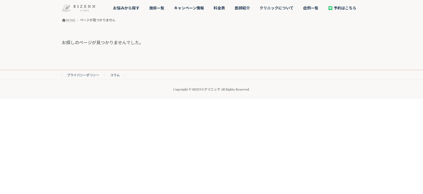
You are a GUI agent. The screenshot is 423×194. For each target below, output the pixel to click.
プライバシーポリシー (83, 75)
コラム (115, 75)
